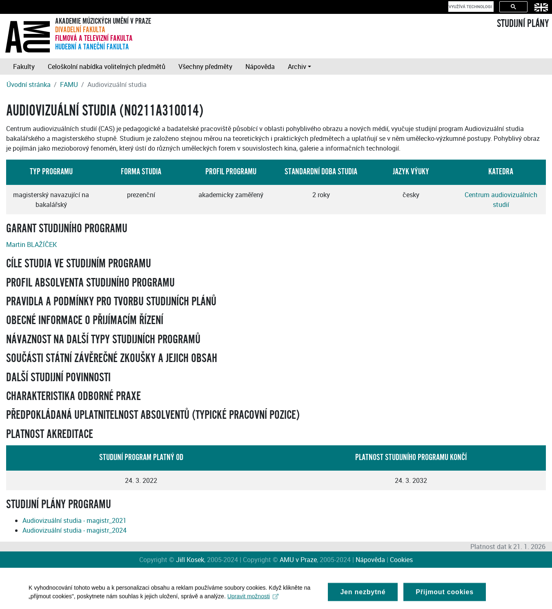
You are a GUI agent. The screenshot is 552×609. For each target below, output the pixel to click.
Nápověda (260, 66)
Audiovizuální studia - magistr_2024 (74, 530)
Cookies (401, 559)
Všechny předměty (205, 66)
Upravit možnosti (252, 598)
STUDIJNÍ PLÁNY (523, 23)
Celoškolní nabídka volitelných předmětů (106, 66)
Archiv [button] (297, 66)
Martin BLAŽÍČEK (31, 244)
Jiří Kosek (190, 559)
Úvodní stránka (29, 84)
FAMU (69, 84)
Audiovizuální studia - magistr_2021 (74, 520)
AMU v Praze (298, 559)
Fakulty (24, 66)
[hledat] (470, 6)
